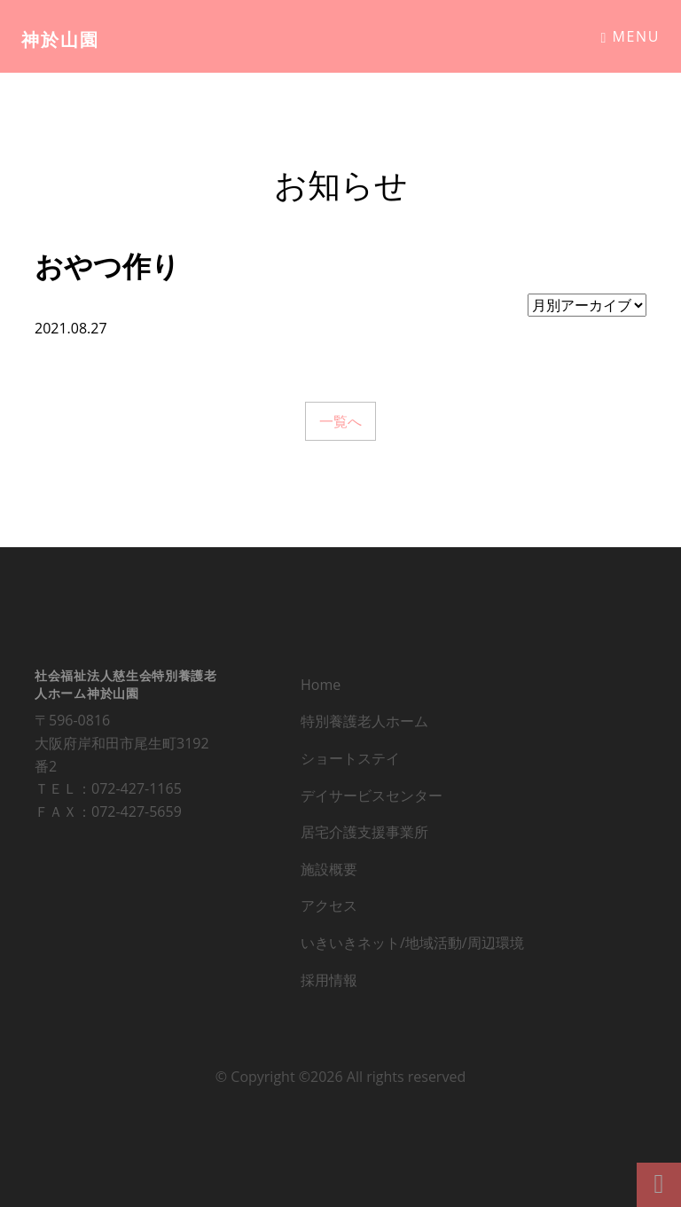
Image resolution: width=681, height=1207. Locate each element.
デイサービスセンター (371, 799)
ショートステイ (350, 762)
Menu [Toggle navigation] (630, 36)
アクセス (329, 909)
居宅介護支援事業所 (364, 835)
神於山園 (60, 39)
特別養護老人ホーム (364, 724)
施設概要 (329, 872)
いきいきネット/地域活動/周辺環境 (412, 946)
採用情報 (329, 983)
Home (320, 688)
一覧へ (340, 421)
